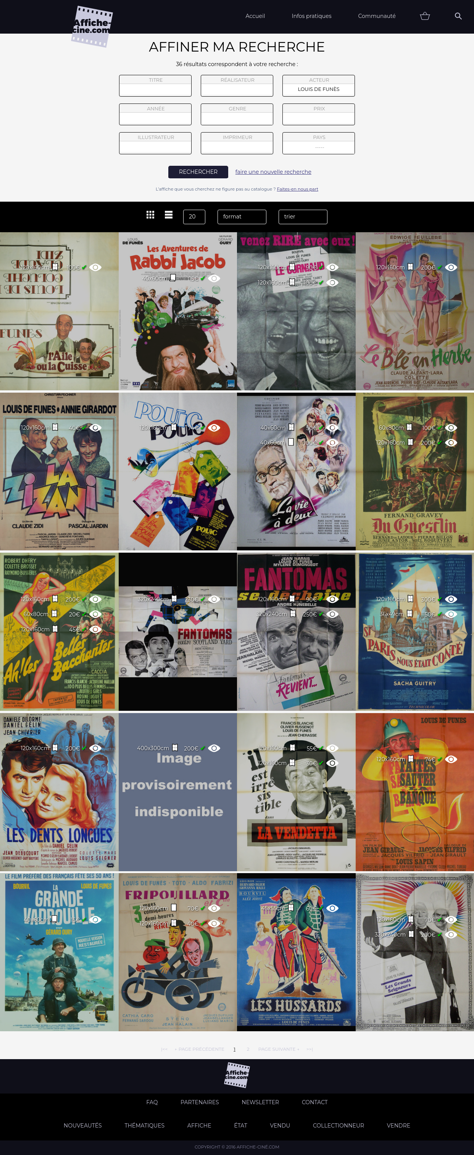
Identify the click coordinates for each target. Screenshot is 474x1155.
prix (319, 114)
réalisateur (237, 86)
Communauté (377, 16)
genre (237, 115)
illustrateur (155, 143)
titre (155, 86)
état (240, 1125)
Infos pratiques (311, 16)
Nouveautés (83, 1125)
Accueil (255, 16)
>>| (309, 1049)
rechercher (198, 171)
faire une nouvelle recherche (273, 171)
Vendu (280, 1125)
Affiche (199, 1125)
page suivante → (279, 1049)
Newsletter (260, 1102)
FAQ (152, 1102)
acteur (319, 86)
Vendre (398, 1125)
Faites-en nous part (297, 189)
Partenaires (200, 1102)
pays (319, 144)
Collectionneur (338, 1125)
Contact (315, 1102)
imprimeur (237, 143)
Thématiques (144, 1125)
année (155, 114)
